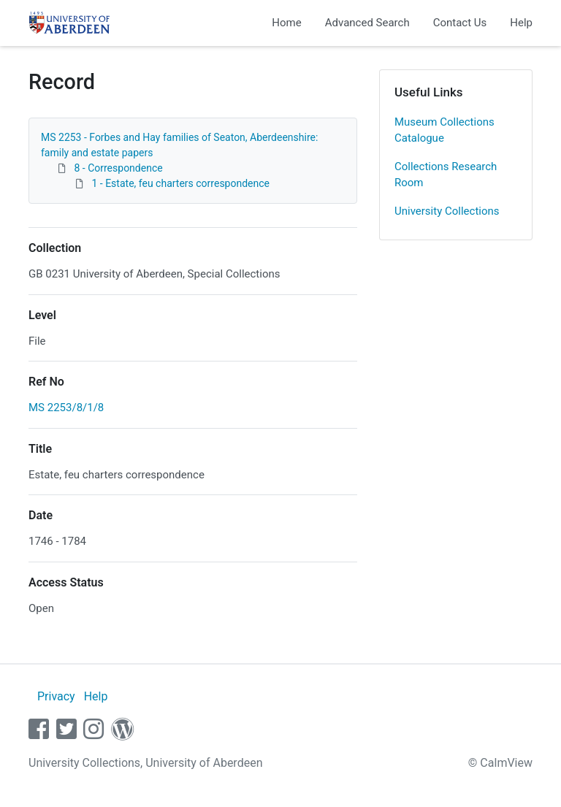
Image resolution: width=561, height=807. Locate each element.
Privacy (56, 696)
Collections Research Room (445, 175)
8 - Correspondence (118, 168)
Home (286, 22)
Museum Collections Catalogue (444, 130)
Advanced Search (367, 22)
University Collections (447, 211)
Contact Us (460, 22)
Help (521, 22)
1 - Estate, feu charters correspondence (180, 183)
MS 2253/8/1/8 (66, 407)
